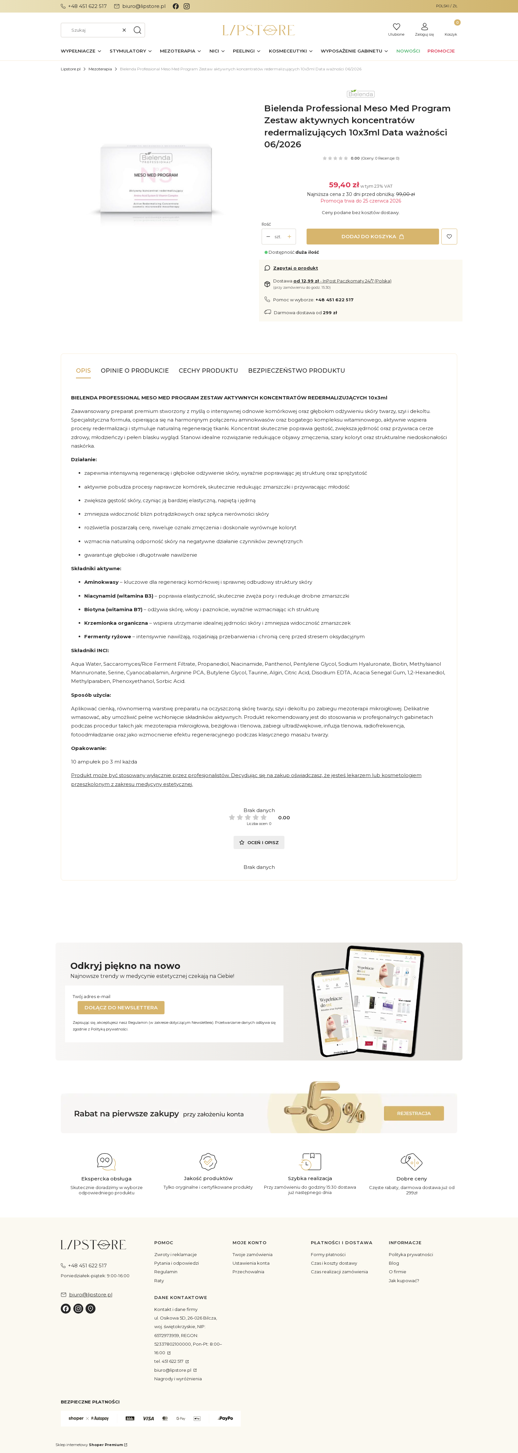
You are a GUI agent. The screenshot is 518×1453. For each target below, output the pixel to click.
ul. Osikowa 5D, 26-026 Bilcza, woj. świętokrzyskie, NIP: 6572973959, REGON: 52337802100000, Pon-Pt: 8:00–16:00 (188, 1335)
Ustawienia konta (251, 1263)
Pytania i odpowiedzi (176, 1263)
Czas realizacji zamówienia (339, 1271)
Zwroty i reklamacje (175, 1254)
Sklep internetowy (89, 1444)
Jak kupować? (404, 1280)
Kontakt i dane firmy (176, 1309)
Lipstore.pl (71, 68)
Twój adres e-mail (91, 996)
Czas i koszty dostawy (334, 1263)
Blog (394, 1263)
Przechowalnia (248, 1271)
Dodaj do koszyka (369, 236)
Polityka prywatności (411, 1254)
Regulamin (165, 1271)
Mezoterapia (100, 68)
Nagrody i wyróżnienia (178, 1378)
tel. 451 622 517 (169, 1361)
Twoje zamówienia (253, 1254)
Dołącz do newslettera (121, 1007)
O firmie (397, 1271)
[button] (137, 30)
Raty (159, 1280)
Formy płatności (328, 1254)
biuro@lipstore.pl (173, 1370)
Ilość (266, 224)
